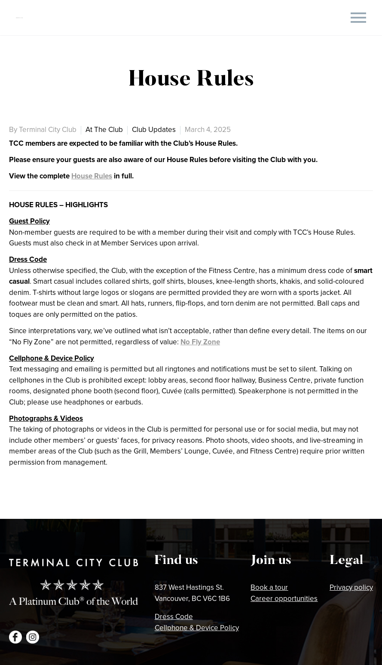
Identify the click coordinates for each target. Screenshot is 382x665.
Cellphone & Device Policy (197, 627)
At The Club (104, 129)
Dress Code (174, 616)
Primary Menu (358, 17)
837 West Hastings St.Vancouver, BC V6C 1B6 (192, 593)
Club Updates (154, 129)
